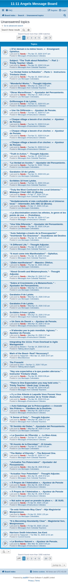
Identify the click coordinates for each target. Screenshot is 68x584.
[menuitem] (9, 10)
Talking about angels (26, 349)
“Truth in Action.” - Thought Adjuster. (29, 154)
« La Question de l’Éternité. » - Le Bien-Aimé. (33, 435)
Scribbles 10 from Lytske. (23, 180)
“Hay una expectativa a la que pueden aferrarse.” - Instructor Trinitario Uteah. (36, 372)
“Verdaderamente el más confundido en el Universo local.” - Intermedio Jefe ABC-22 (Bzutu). (37, 202)
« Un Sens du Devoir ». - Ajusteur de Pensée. (33, 321)
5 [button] (39, 37)
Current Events (24, 537)
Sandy (23, 54)
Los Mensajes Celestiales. (28, 79)
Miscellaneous (24, 358)
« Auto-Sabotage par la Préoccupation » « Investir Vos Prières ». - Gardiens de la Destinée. (36, 407)
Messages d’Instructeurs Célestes (32, 56)
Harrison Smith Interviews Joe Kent (28, 532)
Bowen (23, 347)
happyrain (24, 356)
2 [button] (27, 37)
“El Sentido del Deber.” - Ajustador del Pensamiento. (37, 426)
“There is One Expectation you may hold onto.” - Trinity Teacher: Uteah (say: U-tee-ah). (35, 384)
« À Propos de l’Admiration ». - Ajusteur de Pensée (36, 482)
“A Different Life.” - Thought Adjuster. (29, 244)
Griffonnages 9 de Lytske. (23, 101)
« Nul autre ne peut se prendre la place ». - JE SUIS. (37, 500)
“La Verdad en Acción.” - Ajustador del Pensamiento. (37, 163)
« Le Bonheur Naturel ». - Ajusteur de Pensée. (34, 541)
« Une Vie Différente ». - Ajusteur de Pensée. (33, 110)
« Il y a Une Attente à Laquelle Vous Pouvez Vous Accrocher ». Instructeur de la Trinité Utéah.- (35, 395)
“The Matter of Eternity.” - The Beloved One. (33, 453)
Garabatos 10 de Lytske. (22, 171)
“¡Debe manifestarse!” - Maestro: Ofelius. (31, 262)
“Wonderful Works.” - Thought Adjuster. (31, 83)
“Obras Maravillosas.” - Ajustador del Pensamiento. (37, 92)
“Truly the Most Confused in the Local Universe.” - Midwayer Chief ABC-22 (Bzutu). (36, 190)
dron (22, 365)
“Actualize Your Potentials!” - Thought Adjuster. (35, 473)
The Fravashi (16, 362)
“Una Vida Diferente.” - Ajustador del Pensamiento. (36, 224)
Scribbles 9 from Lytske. (22, 312)
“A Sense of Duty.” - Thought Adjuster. (30, 417)
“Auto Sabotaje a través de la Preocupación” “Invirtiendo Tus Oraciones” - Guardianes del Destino (38, 234)
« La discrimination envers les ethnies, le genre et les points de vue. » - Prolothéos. (38, 213)
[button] (18, 38)
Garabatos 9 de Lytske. (22, 294)
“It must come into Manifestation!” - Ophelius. (34, 253)
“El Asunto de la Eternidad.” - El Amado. (31, 444)
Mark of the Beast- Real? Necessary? (29, 353)
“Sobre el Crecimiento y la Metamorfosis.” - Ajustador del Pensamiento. (33, 284)
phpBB (25, 578)
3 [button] (31, 37)
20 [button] (46, 37)
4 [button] (35, 37)
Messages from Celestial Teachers (32, 67)
